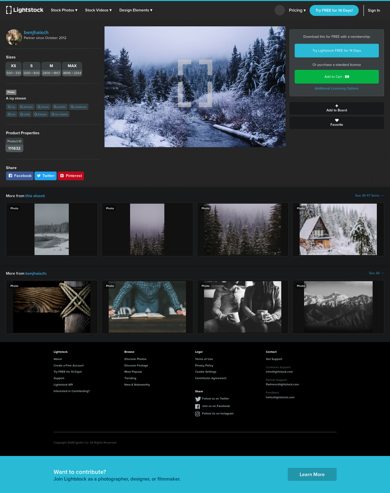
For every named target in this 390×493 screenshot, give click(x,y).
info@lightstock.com (279, 371)
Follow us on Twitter (215, 398)
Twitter (45, 176)
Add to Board (336, 108)
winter (60, 107)
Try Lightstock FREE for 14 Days (337, 50)
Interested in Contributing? (72, 390)
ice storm (60, 114)
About (58, 358)
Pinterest (71, 176)
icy (11, 107)
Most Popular (133, 371)
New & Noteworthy (137, 384)
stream (26, 107)
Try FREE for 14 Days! (334, 10)
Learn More (312, 473)
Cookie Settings (205, 371)
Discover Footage (136, 365)
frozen (41, 114)
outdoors (78, 107)
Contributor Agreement (210, 377)
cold (25, 114)
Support (59, 377)
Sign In (374, 10)
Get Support (274, 358)
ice (11, 114)
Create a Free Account (69, 365)
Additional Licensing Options (337, 88)
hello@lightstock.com (280, 397)
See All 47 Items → (369, 195)
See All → (376, 272)
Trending (130, 377)
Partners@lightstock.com (282, 384)
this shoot (34, 195)
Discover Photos (135, 358)
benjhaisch (36, 32)
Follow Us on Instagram (218, 413)
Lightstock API (63, 384)
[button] (64, 10)
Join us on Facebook (216, 405)
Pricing (297, 10)
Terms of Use (204, 358)
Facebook (20, 176)
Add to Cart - (336, 76)
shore (43, 107)
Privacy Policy (204, 365)
